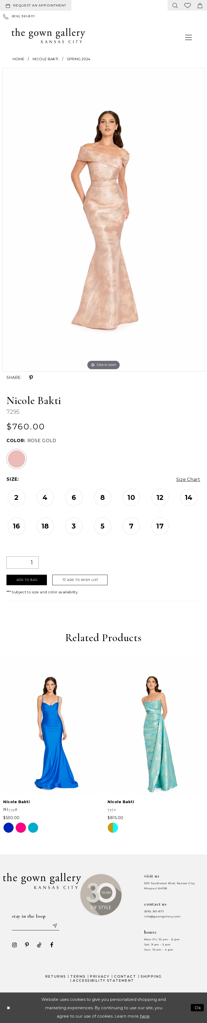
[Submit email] (54, 925)
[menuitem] (37, 5)
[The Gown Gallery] (48, 35)
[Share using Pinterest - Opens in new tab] (31, 378)
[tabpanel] (103, 219)
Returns (55, 976)
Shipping (151, 976)
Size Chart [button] (188, 479)
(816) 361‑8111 (154, 911)
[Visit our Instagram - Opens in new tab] (14, 945)
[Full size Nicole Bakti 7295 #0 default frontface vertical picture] (103, 219)
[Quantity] (22, 562)
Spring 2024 (79, 59)
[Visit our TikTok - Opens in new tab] (39, 945)
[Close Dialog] (8, 1007)
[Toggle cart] (200, 5)
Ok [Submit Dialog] (198, 1007)
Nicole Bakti (45, 59)
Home (18, 59)
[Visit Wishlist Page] (187, 5)
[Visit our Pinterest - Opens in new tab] (27, 945)
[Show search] (175, 5)
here (145, 1016)
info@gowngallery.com (162, 916)
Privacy (99, 976)
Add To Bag (27, 580)
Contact (125, 976)
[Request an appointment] (35, 5)
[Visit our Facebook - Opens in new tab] (51, 945)
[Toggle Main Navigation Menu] (188, 37)
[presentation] (51, 725)
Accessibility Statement (103, 980)
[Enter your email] (35, 925)
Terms (77, 976)
